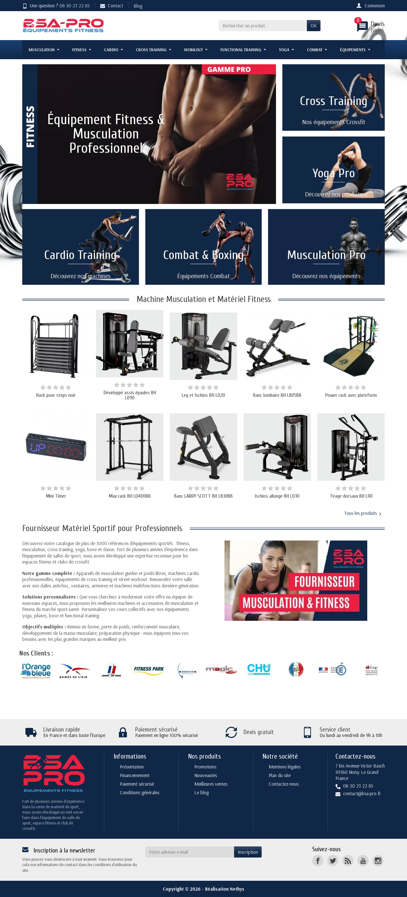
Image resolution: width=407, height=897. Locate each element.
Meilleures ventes (210, 784)
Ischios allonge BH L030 (277, 496)
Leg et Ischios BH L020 (203, 395)
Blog (138, 6)
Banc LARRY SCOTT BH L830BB (203, 496)
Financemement (134, 775)
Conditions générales (139, 792)
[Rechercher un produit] (263, 26)
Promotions (205, 767)
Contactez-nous (284, 784)
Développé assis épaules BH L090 (130, 395)
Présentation (132, 767)
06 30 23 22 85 (74, 6)
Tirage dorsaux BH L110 (351, 496)
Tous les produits (362, 513)
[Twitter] (332, 860)
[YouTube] (363, 860)
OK (314, 26)
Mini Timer (56, 496)
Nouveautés (205, 775)
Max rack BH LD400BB (130, 496)
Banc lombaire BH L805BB (277, 395)
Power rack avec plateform (351, 395)
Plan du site (280, 775)
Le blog (201, 792)
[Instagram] (377, 860)
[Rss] (347, 860)
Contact (111, 6)
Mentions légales (284, 767)
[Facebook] (317, 860)
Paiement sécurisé (137, 784)
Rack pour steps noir (56, 395)
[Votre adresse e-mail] (189, 852)
